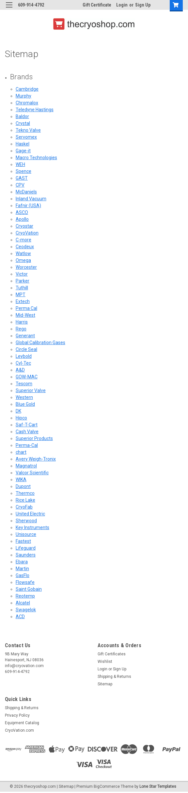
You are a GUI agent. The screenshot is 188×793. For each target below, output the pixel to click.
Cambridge (27, 89)
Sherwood (26, 520)
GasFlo (22, 575)
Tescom (24, 383)
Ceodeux (25, 246)
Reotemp (25, 596)
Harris (22, 322)
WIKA (21, 479)
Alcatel (23, 602)
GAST (22, 178)
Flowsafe (25, 582)
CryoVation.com (19, 730)
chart (21, 452)
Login (122, 5)
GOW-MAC (27, 376)
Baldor (22, 116)
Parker (22, 280)
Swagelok (26, 609)
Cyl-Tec (23, 363)
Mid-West (25, 315)
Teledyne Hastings (35, 109)
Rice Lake (25, 500)
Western (24, 397)
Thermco (25, 493)
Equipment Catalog (22, 723)
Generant (25, 335)
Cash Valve (27, 431)
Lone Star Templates (157, 786)
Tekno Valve (28, 130)
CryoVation (27, 233)
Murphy (23, 96)
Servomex (26, 137)
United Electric (30, 513)
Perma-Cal (27, 445)
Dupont (23, 486)
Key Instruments (32, 527)
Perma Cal (26, 308)
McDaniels (26, 191)
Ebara (22, 561)
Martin (22, 568)
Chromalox (27, 102)
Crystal (23, 123)
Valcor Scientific (32, 472)
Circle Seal (26, 349)
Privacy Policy (17, 715)
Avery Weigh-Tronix (36, 459)
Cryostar (24, 226)
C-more (23, 239)
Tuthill (22, 287)
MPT (20, 294)
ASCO (22, 212)
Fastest (23, 541)
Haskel (22, 143)
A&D (20, 370)
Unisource (26, 534)
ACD (20, 616)
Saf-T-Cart (27, 424)
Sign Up (142, 5)
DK (18, 411)
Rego (21, 328)
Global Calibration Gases (40, 342)
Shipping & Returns (114, 676)
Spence (23, 171)
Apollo (22, 219)
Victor (22, 274)
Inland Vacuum (31, 198)
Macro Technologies (36, 157)
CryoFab (24, 507)
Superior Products (34, 438)
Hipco (21, 417)
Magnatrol (26, 465)
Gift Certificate (97, 5)
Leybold (24, 356)
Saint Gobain (29, 589)
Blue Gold (25, 404)
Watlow (23, 253)
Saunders (26, 554)
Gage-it (23, 150)
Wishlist (105, 661)
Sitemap (105, 684)
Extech (23, 301)
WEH (20, 164)
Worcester (26, 267)
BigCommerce (107, 786)
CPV (20, 185)
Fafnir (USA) (28, 205)
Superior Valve (31, 390)
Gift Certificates (112, 654)
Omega (23, 260)
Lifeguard (26, 548)
